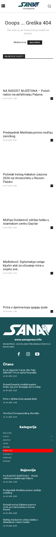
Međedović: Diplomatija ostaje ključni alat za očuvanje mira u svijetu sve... (24, 265)
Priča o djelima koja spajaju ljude (25, 307)
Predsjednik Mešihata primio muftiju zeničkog (22, 491)
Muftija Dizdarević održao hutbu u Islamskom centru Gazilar (26, 221)
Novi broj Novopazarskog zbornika (21, 413)
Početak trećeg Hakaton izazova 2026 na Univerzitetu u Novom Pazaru (25, 178)
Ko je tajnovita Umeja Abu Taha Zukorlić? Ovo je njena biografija (19, 371)
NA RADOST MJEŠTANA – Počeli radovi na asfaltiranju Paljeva (26, 92)
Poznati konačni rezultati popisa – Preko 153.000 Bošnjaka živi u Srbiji (22, 385)
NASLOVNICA (35, 42)
